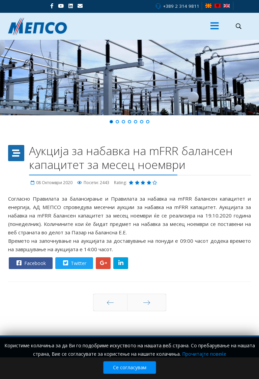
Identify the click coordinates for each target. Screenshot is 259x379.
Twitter (73, 263)
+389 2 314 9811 (181, 6)
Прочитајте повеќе (204, 354)
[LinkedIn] (70, 5)
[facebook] (51, 5)
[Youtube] (61, 5)
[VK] (80, 5)
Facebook (30, 263)
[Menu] (215, 26)
